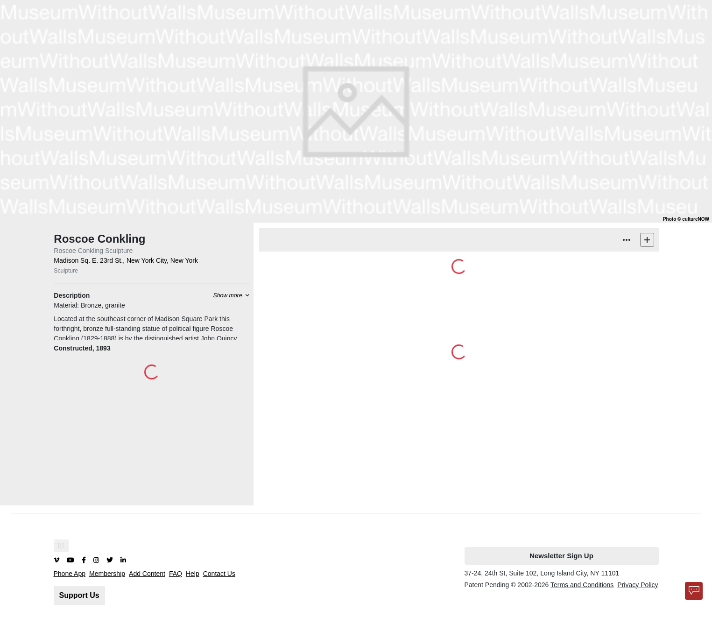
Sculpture (66, 270)
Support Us (79, 595)
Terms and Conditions (581, 585)
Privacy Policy (637, 585)
